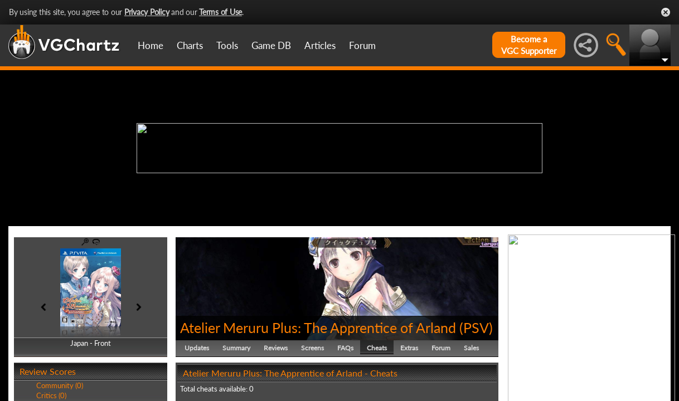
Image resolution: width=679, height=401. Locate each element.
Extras (409, 348)
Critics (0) (51, 395)
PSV (476, 327)
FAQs (345, 348)
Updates (197, 348)
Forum (362, 45)
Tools (227, 45)
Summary (236, 348)
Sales (471, 348)
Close (665, 12)
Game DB (271, 45)
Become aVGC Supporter (528, 45)
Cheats (377, 348)
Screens (312, 348)
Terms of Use (220, 12)
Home (150, 45)
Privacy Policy (146, 12)
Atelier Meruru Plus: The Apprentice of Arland (318, 327)
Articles (320, 45)
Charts (190, 45)
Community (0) (59, 385)
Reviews (276, 348)
